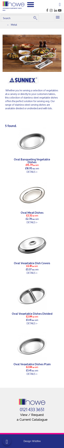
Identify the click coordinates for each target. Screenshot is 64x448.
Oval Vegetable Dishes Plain (32, 364)
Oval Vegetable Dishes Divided (32, 313)
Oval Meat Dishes (32, 212)
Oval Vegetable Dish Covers (32, 263)
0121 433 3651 (32, 410)
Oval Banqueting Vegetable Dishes (32, 160)
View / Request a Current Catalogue (32, 417)
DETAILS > (32, 171)
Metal (14, 24)
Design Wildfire (32, 441)
